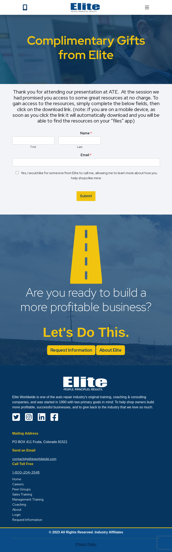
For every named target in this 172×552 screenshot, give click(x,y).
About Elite (110, 350)
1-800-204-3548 (26, 472)
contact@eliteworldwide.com (34, 459)
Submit (86, 196)
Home (16, 479)
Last (79, 147)
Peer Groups (21, 489)
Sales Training (22, 494)
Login (16, 515)
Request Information (71, 350)
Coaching (19, 504)
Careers (18, 484)
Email (86, 155)
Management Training (27, 499)
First (33, 147)
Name (86, 133)
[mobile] (147, 7)
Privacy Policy (86, 544)
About (16, 510)
